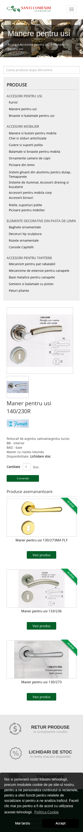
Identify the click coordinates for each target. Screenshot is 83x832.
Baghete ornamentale (25, 227)
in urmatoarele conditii (50, 732)
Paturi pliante (19, 290)
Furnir (13, 102)
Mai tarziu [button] (22, 823)
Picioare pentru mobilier (27, 210)
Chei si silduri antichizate (27, 138)
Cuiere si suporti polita (26, 145)
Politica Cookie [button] (46, 812)
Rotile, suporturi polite (25, 205)
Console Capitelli (21, 247)
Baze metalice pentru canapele (32, 277)
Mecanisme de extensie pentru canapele (39, 270)
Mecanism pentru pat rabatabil (32, 264)
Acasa (12, 44)
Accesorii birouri (21, 198)
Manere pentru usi (23, 109)
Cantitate (13, 467)
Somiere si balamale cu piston (31, 284)
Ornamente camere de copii (29, 158)
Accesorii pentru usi (35, 44)
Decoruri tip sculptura (25, 234)
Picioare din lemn (22, 165)
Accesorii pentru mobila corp (30, 192)
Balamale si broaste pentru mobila (34, 151)
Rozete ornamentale (24, 240)
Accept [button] (61, 823)
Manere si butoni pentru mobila (32, 133)
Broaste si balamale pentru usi (31, 116)
